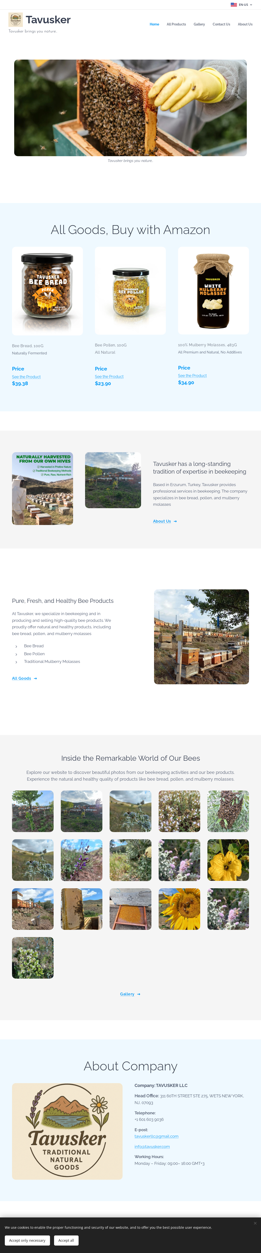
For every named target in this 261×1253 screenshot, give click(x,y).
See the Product (26, 376)
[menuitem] (149, 24)
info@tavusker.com (152, 1146)
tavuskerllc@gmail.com (157, 1136)
